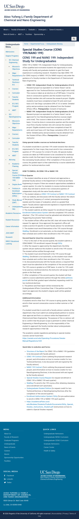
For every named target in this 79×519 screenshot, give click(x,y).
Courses (15, 89)
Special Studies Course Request (39, 378)
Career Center (49, 447)
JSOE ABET (10, 233)
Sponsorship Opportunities (14, 457)
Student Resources (12, 220)
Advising (12, 160)
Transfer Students (15, 98)
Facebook (9, 475)
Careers (7, 451)
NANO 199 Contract (67, 194)
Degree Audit (17, 184)
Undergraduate (9, 444)
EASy (60, 243)
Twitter (8, 482)
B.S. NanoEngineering (15, 115)
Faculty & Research (18, 30)
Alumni (6, 454)
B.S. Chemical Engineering (14, 61)
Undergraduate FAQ (17, 208)
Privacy (65, 514)
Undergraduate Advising (54, 44)
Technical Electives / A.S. (16, 82)
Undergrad (42, 30)
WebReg (26, 231)
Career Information (12, 226)
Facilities (28, 34)
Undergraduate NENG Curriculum (56, 437)
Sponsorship (39, 35)
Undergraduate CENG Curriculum (56, 440)
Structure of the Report (36, 351)
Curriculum (16, 93)
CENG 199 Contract (49, 194)
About (6, 30)
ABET (20, 35)
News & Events (9, 35)
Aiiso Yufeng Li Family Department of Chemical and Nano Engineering (28, 18)
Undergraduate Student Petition (39, 388)
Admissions (10, 52)
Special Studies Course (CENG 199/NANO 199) (17, 175)
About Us (7, 434)
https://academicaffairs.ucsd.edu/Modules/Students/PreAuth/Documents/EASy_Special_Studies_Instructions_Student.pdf (50, 404)
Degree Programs (12, 56)
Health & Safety (49, 451)
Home (26, 44)
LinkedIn (8, 479)
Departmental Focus (37, 44)
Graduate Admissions (51, 444)
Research (9, 237)
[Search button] (74, 39)
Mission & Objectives (16, 68)
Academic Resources (13, 213)
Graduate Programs (11, 440)
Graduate (32, 30)
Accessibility (56, 514)
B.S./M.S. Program (15, 105)
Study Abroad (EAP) (17, 201)
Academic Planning (15, 165)
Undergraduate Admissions (53, 434)
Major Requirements (17, 74)
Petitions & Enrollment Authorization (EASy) (17, 192)
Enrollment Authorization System (35, 213)
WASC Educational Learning (12, 242)
